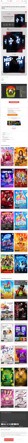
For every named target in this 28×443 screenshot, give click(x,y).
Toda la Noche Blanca (4, 342)
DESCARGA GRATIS (14, 102)
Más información (10, 137)
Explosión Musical (17, 387)
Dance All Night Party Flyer (5, 252)
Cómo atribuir (12, 139)
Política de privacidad (3, 436)
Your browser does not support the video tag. (14, 123)
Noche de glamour (3, 408)
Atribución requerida (14, 103)
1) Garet (2, 78)
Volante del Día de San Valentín (5, 209)
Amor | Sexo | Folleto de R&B (18, 188)
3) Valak (2, 80)
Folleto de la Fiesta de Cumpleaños (6, 166)
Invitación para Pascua (4, 299)
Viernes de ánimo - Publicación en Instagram (19, 343)
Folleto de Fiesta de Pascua (18, 209)
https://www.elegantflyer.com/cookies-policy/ (5, 435)
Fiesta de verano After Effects (18, 299)
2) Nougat (2, 79)
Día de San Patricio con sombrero (6, 387)
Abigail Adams (7, 136)
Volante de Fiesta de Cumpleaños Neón (6, 188)
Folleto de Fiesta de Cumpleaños (19, 166)
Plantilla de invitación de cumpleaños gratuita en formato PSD (6, 365)
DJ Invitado (16, 408)
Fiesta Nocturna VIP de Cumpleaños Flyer (20, 252)
